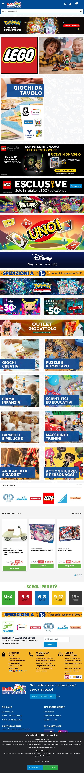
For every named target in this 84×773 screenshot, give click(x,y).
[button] (77, 4)
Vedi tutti (79, 485)
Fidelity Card (49, 711)
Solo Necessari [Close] (35, 767)
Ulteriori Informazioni (42, 761)
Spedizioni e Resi (50, 719)
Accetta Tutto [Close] (50, 767)
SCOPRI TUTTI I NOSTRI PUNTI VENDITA (44, 696)
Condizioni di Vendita (52, 715)
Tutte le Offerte (77, 513)
